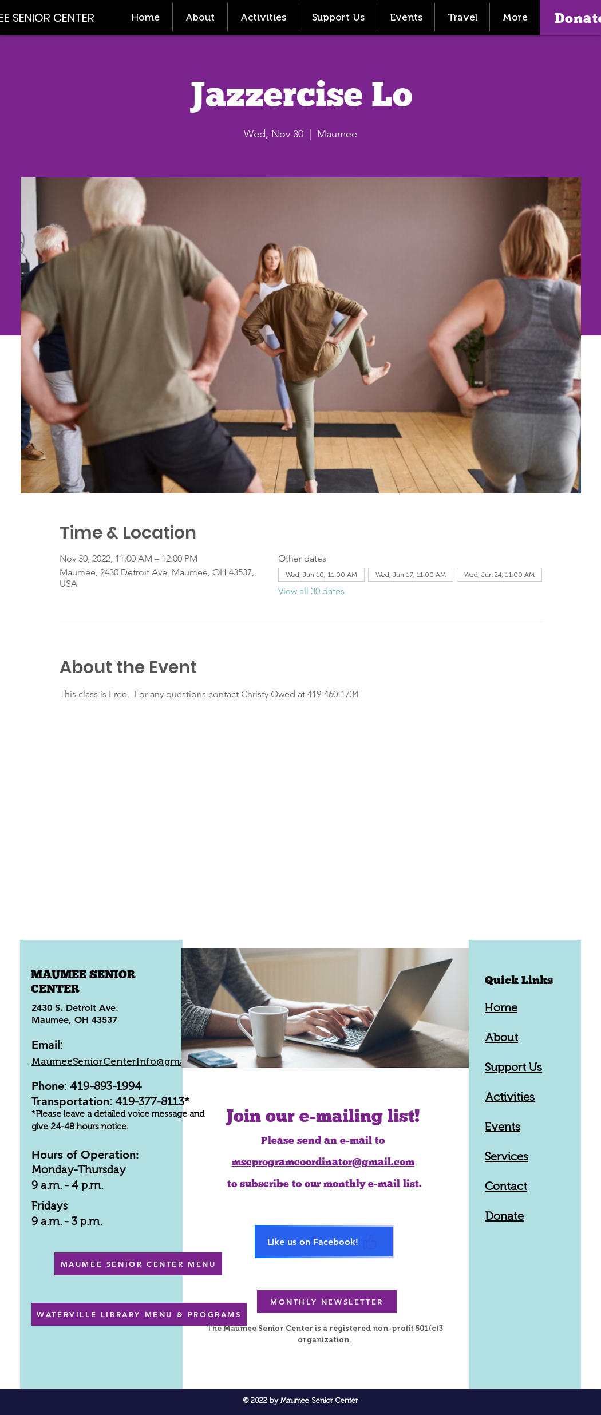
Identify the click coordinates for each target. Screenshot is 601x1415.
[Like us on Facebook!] (324, 1241)
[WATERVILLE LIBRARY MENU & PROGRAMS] (139, 1314)
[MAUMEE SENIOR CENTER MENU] (138, 1263)
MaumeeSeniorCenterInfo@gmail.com (122, 1061)
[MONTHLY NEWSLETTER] (327, 1301)
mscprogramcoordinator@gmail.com (323, 1161)
